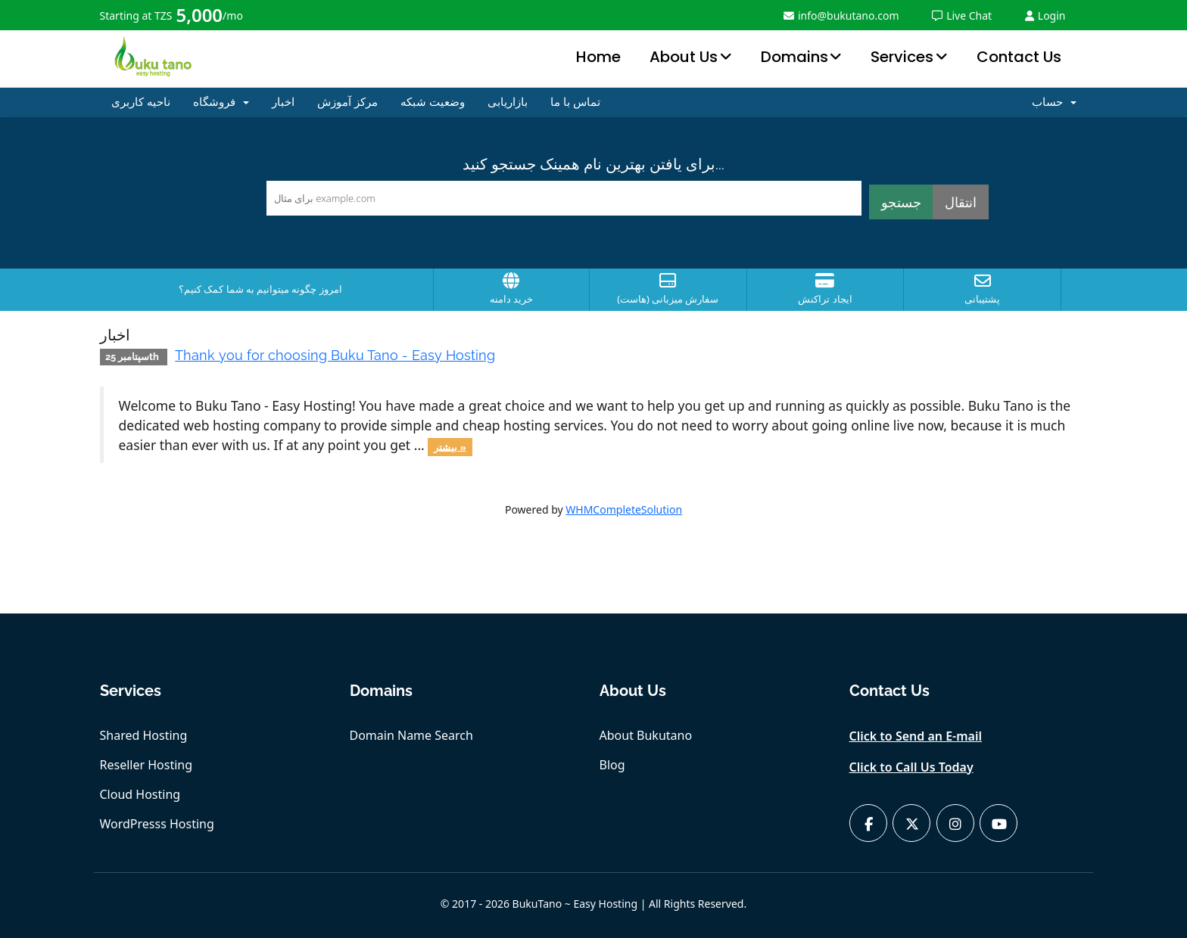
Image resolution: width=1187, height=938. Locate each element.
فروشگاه (221, 102)
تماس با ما (575, 102)
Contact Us (1019, 56)
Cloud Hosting (140, 794)
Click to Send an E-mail (916, 736)
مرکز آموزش (347, 102)
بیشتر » (450, 446)
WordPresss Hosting (157, 823)
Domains (794, 56)
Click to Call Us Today (911, 767)
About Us (684, 56)
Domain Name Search (411, 735)
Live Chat (962, 15)
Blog (612, 764)
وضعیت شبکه (432, 102)
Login (1045, 15)
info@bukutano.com (841, 15)
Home (598, 56)
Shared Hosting (144, 735)
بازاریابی (508, 102)
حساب (1054, 102)
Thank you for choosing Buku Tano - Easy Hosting (335, 355)
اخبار (283, 102)
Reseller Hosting (146, 764)
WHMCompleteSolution (623, 509)
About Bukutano (646, 735)
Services (902, 56)
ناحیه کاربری (140, 102)
